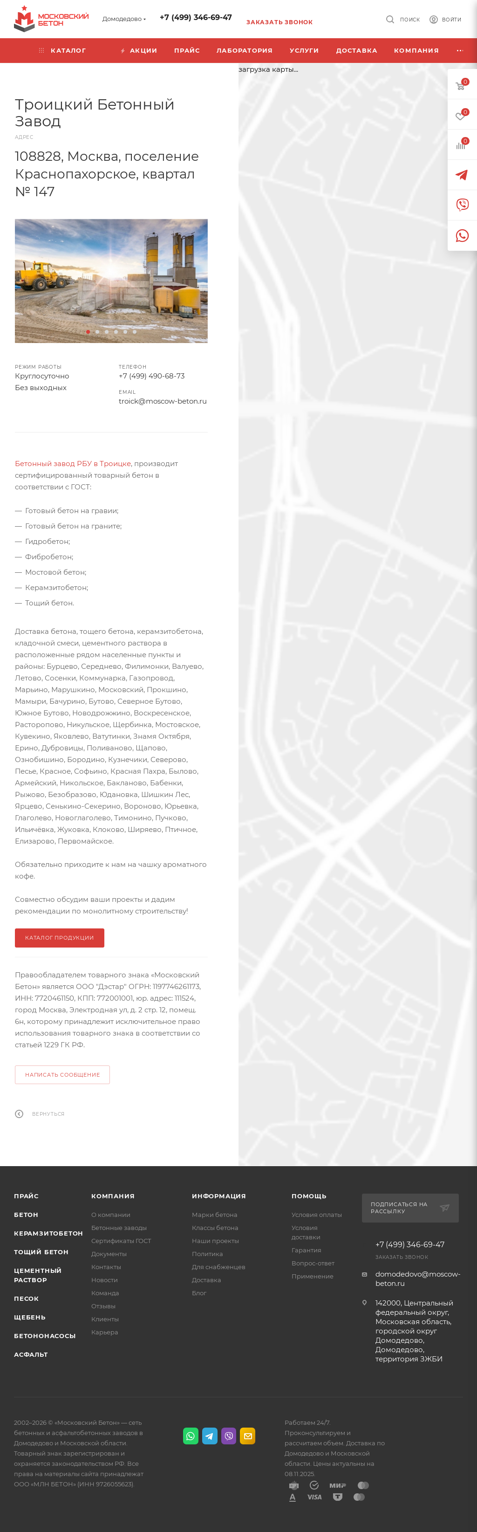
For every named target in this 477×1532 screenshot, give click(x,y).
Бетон (26, 1214)
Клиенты (105, 1319)
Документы (109, 1253)
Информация (219, 1196)
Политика (207, 1253)
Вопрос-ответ (313, 1263)
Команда (105, 1293)
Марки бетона (215, 1214)
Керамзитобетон (48, 1233)
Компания (113, 1196)
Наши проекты (215, 1240)
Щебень (30, 1317)
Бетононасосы (45, 1336)
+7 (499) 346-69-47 (196, 17)
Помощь (309, 1196)
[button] (88, 332)
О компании (110, 1214)
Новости (104, 1280)
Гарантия (306, 1250)
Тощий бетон (41, 1252)
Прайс (26, 1196)
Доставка (206, 1280)
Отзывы (103, 1306)
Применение (313, 1276)
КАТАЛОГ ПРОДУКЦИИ (59, 937)
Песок (26, 1298)
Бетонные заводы (119, 1227)
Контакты (106, 1267)
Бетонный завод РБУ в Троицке (73, 463)
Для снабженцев (218, 1267)
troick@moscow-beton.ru (163, 401)
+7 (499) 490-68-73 (151, 375)
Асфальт (31, 1354)
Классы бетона (215, 1227)
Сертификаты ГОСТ (121, 1240)
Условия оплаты (317, 1214)
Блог (199, 1293)
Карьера (104, 1332)
